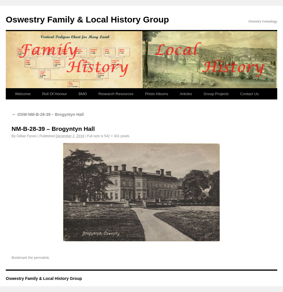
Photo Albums (156, 94)
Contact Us (249, 94)
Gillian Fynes (26, 136)
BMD (83, 94)
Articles (186, 94)
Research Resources (115, 94)
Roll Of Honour (54, 94)
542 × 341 (112, 136)
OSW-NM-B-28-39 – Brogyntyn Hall (48, 114)
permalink (41, 258)
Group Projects (216, 94)
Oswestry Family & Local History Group (87, 19)
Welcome (23, 94)
